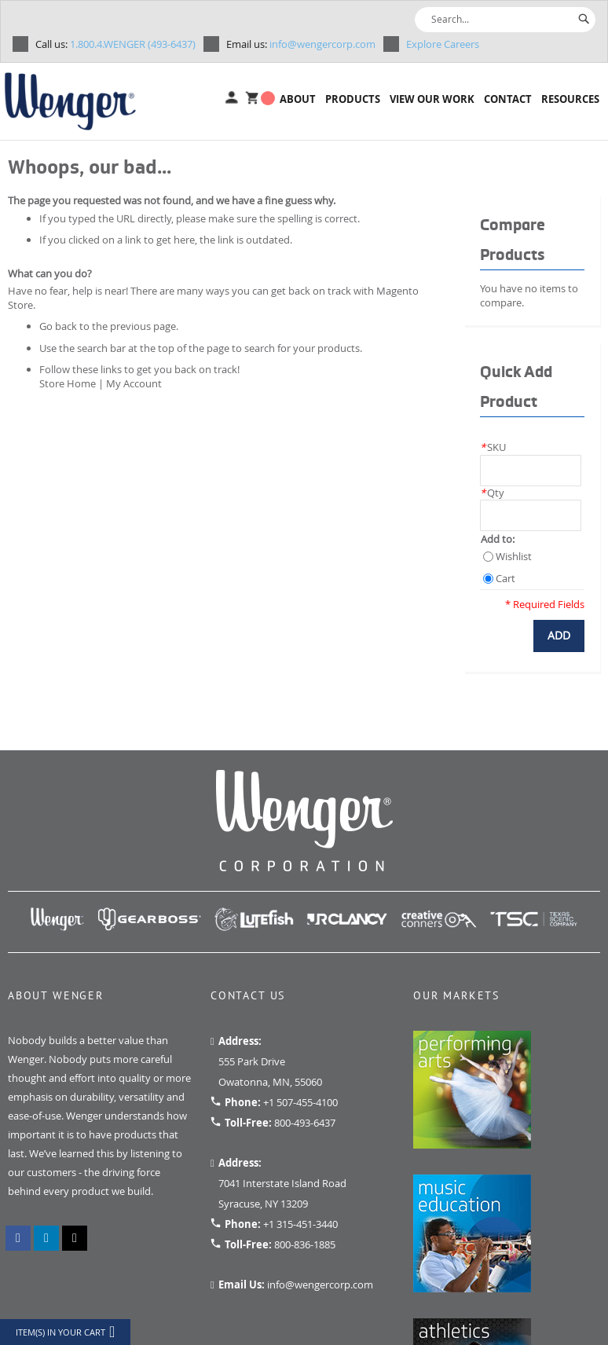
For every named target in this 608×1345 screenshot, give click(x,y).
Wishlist (514, 556)
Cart (505, 578)
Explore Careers (442, 44)
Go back (58, 326)
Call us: (51, 44)
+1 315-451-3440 (300, 1224)
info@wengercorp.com (300, 44)
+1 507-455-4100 (300, 1102)
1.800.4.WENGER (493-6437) (115, 44)
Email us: (246, 44)
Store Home (67, 383)
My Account (134, 383)
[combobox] (505, 19)
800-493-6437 (304, 1123)
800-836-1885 (304, 1244)
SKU (493, 447)
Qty (492, 493)
